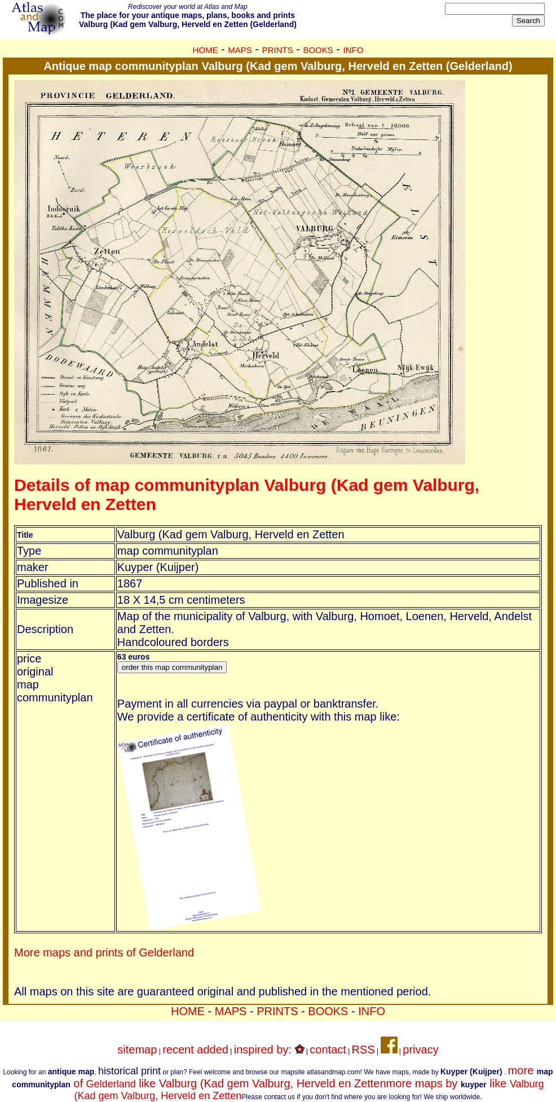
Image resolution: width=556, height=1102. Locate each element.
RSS (363, 1049)
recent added (195, 1049)
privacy (420, 1049)
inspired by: (269, 1049)
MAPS (240, 50)
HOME (205, 50)
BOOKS (318, 50)
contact (328, 1049)
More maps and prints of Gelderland (104, 952)
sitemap (137, 1049)
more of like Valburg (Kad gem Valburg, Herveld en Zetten (282, 1077)
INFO (353, 50)
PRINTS (277, 50)
